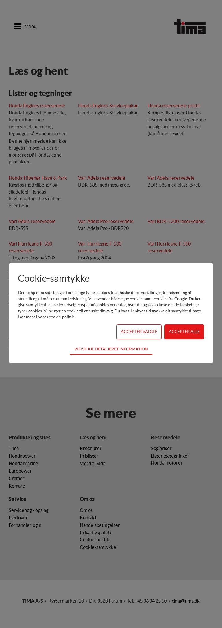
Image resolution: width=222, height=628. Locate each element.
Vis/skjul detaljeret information (111, 349)
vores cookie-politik (56, 317)
